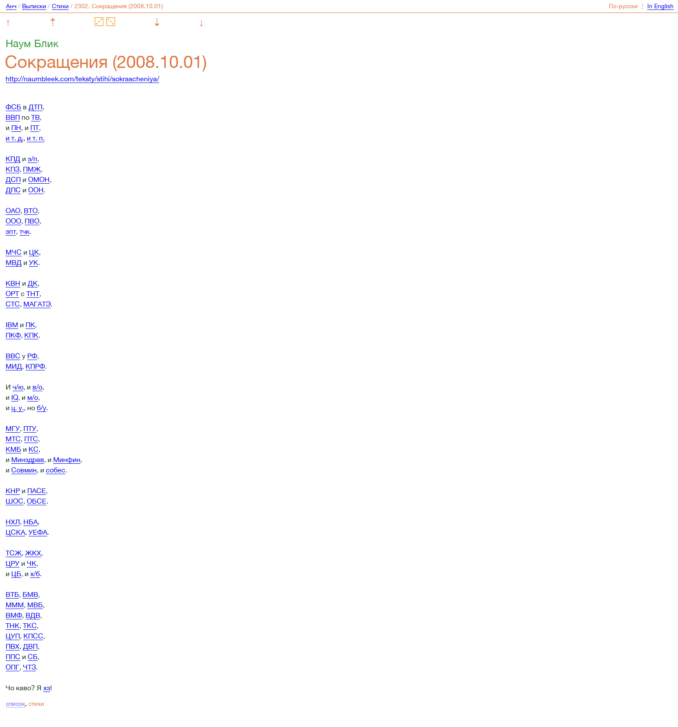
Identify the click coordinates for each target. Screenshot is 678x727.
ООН (36, 190)
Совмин (24, 470)
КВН (13, 283)
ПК (30, 324)
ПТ (34, 127)
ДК (33, 283)
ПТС (31, 439)
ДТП (35, 107)
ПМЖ (32, 169)
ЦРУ (12, 563)
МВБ (35, 605)
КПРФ (35, 366)
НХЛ (13, 522)
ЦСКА (15, 532)
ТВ (35, 117)
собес (55, 470)
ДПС (13, 190)
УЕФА (38, 532)
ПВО (32, 221)
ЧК (31, 563)
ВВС (13, 356)
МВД (14, 262)
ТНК (12, 625)
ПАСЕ (36, 490)
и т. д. (14, 138)
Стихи (60, 6)
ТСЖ (14, 553)
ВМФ (14, 615)
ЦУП (13, 636)
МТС (13, 439)
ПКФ (13, 335)
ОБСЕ (36, 501)
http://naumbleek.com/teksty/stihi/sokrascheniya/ (82, 79)
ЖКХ (33, 553)
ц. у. (17, 407)
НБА (30, 522)
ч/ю (18, 387)
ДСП (13, 179)
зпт (11, 231)
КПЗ (12, 169)
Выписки (34, 6)
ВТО (31, 210)
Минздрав (27, 459)
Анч (11, 6)
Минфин (66, 459)
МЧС (14, 252)
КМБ (13, 449)
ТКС (30, 625)
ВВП (13, 117)
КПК (31, 335)
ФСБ (13, 107)
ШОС (14, 501)
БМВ (30, 594)
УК (33, 262)
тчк (24, 231)
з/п (32, 159)
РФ (32, 356)
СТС (13, 304)
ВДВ (33, 615)
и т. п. (36, 138)
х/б (35, 573)
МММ (15, 605)
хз (46, 688)
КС (33, 449)
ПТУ (29, 428)
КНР (13, 490)
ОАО (13, 210)
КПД (13, 159)
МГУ (13, 428)
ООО (13, 221)
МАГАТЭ (37, 304)
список (15, 703)
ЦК (34, 252)
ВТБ (12, 594)
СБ (33, 656)
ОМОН (39, 179)
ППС (13, 656)
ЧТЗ (29, 667)
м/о (32, 397)
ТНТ (32, 293)
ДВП (30, 646)
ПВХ (12, 646)
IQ (14, 397)
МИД (14, 366)
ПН (16, 127)
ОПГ (12, 667)
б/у (41, 407)
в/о (37, 387)
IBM (12, 324)
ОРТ (12, 293)
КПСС (33, 636)
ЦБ (16, 573)
